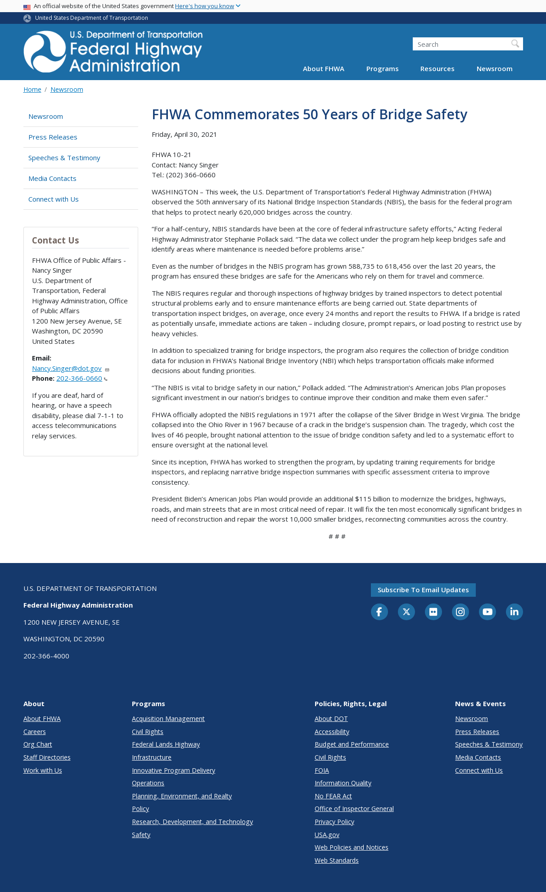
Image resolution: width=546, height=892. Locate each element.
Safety (141, 834)
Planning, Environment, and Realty (182, 796)
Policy (140, 808)
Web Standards (337, 860)
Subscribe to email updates (423, 589)
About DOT (331, 718)
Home (32, 89)
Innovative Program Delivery (173, 770)
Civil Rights (147, 731)
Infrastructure (151, 757)
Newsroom (495, 68)
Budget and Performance (352, 744)
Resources (437, 68)
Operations (148, 783)
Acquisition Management (168, 718)
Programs (382, 68)
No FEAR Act (333, 796)
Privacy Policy (334, 821)
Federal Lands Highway (166, 744)
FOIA (322, 770)
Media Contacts (52, 178)
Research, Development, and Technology (192, 821)
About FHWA (323, 68)
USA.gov (327, 834)
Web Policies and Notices (351, 847)
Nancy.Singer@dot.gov (71, 368)
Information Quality (343, 783)
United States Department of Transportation (91, 18)
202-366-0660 (82, 378)
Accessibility (332, 731)
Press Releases (52, 136)
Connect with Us (53, 198)
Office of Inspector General (354, 808)
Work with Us (42, 770)
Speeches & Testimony (64, 157)
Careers (34, 731)
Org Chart (37, 744)
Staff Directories (47, 757)
